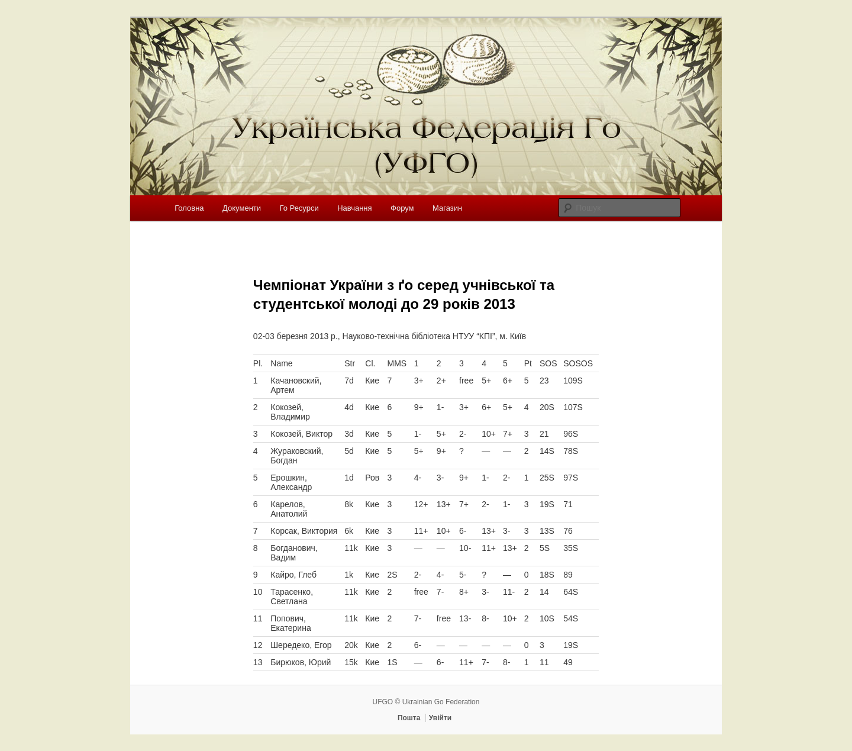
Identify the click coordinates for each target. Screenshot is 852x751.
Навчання (354, 208)
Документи (241, 208)
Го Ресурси (299, 208)
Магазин (447, 208)
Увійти (440, 718)
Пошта (409, 718)
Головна (189, 208)
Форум (402, 208)
